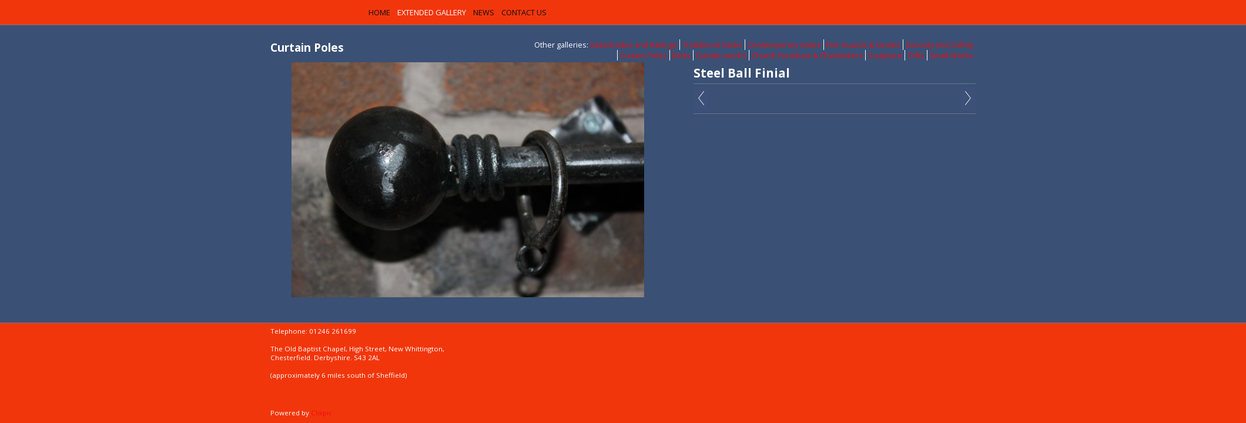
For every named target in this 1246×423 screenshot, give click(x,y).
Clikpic (321, 412)
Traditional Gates (712, 44)
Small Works (951, 55)
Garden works (721, 55)
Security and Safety (939, 44)
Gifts (916, 55)
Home (379, 12)
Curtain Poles (643, 55)
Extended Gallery (431, 12)
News (483, 12)
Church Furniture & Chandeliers (807, 55)
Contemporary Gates (784, 44)
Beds (681, 55)
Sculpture (885, 55)
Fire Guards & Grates (863, 44)
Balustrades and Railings (634, 44)
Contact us (524, 12)
